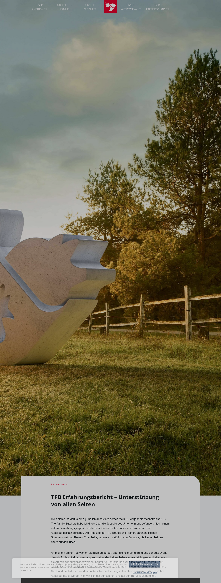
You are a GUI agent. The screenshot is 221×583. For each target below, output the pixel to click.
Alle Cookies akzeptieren (145, 564)
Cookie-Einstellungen (145, 572)
